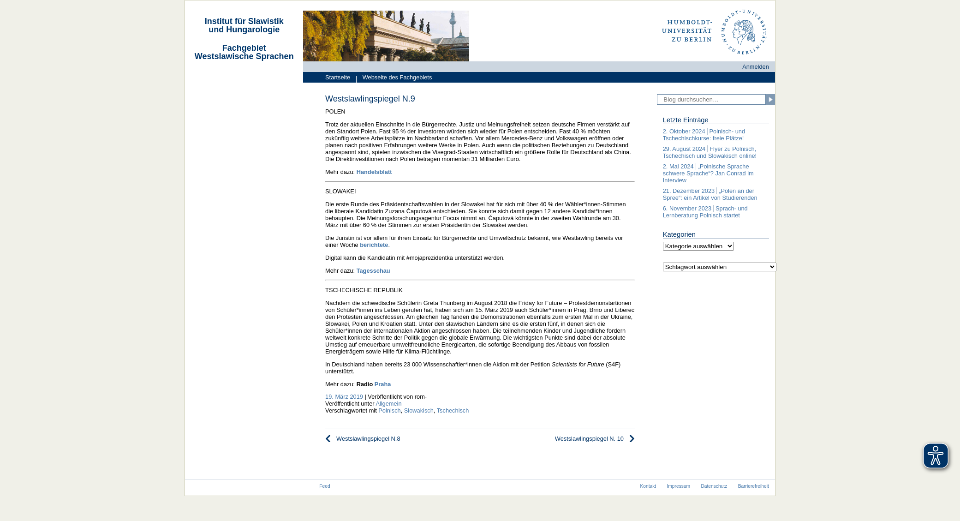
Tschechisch (453, 410)
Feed (324, 486)
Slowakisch (419, 410)
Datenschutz (714, 486)
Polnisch (389, 410)
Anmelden (755, 66)
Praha (383, 384)
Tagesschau (373, 270)
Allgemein (388, 403)
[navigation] (244, 61)
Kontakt (648, 486)
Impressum (679, 486)
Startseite (337, 77)
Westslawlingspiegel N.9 (370, 98)
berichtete (374, 244)
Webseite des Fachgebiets (394, 78)
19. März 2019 (344, 396)
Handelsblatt (374, 171)
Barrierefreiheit (753, 486)
